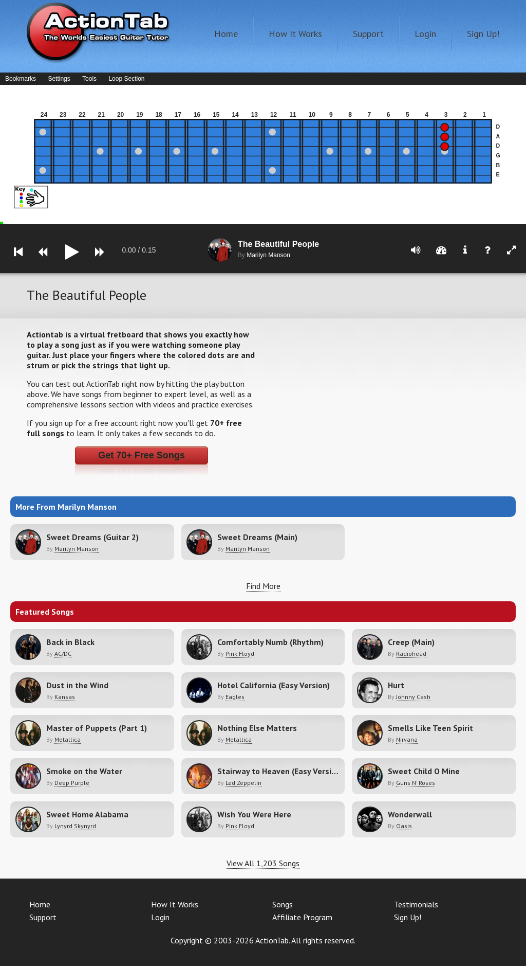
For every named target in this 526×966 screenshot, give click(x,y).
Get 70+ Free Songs (141, 455)
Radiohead (411, 653)
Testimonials (416, 904)
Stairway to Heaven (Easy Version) (280, 771)
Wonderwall (410, 814)
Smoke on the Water (84, 771)
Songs (282, 904)
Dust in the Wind (77, 685)
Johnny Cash (413, 697)
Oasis (404, 826)
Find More (263, 586)
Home (226, 34)
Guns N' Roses (415, 782)
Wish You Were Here (254, 814)
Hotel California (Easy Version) (273, 685)
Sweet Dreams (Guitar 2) (92, 537)
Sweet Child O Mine (424, 771)
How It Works (295, 34)
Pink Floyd (240, 653)
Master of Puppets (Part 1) (96, 728)
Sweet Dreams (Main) (257, 537)
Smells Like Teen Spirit (430, 728)
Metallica (67, 739)
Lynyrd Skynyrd (75, 826)
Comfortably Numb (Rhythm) (270, 642)
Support (368, 34)
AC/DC (62, 653)
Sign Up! (483, 34)
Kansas (64, 697)
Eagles (235, 697)
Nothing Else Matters (257, 728)
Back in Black (70, 642)
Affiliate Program (302, 917)
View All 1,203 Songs (263, 863)
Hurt (396, 685)
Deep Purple (71, 782)
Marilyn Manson (76, 548)
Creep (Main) (411, 642)
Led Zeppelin (243, 782)
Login (425, 34)
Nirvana (407, 739)
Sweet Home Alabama (87, 814)
